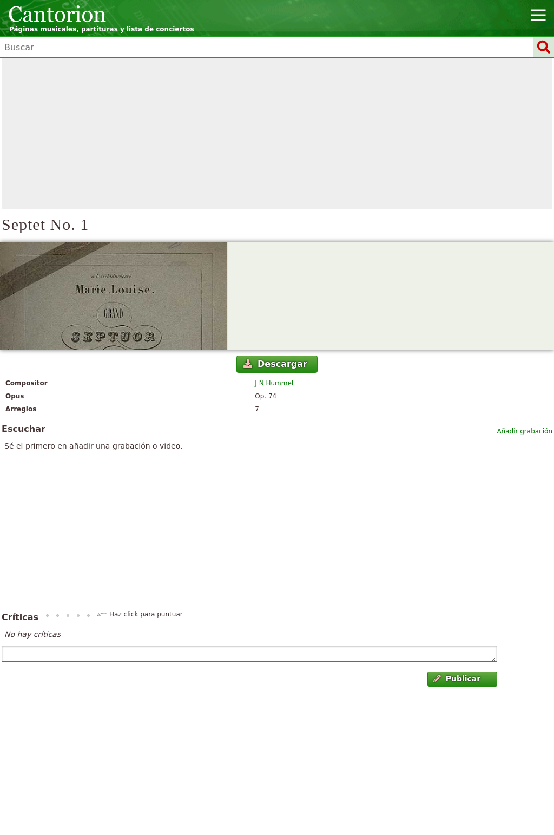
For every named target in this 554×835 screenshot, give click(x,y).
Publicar (456, 678)
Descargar (275, 364)
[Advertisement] (277, 133)
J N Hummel (274, 383)
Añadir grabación (524, 431)
